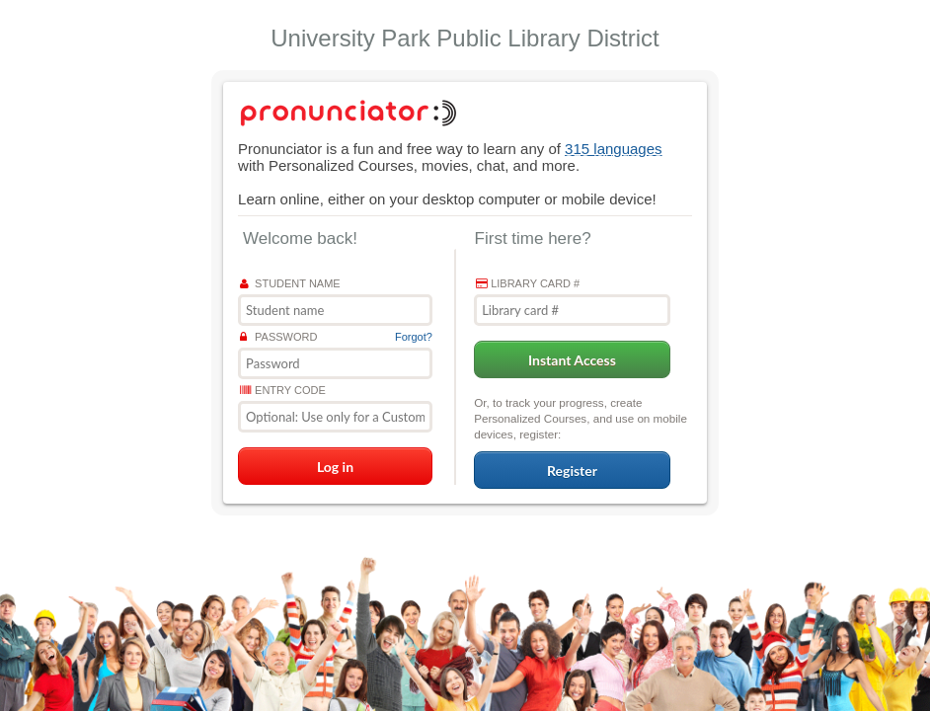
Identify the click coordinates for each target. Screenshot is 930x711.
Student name (290, 283)
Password (278, 337)
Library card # (528, 283)
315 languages (613, 148)
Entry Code (283, 390)
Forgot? (413, 337)
